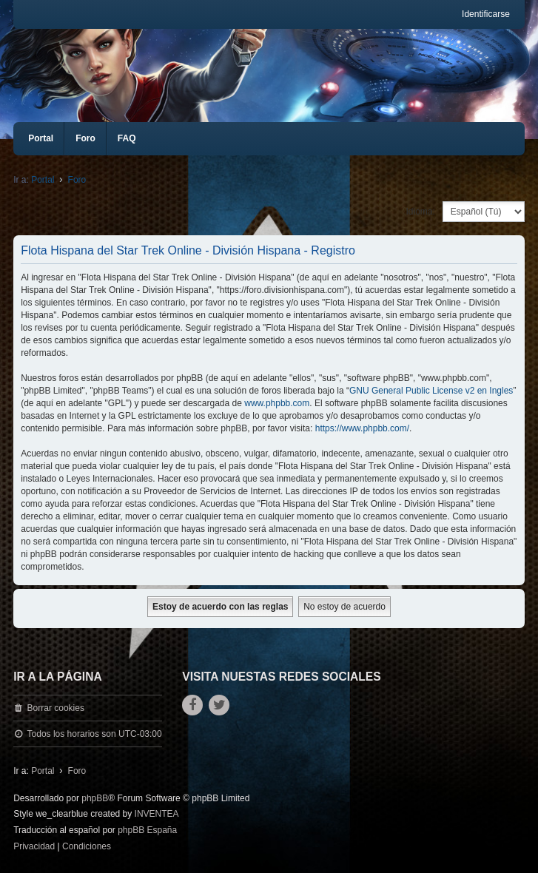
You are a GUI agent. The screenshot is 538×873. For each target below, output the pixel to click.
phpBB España (147, 830)
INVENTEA (157, 814)
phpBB (94, 798)
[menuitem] (34, 847)
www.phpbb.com (276, 403)
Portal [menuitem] (40, 138)
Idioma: (420, 211)
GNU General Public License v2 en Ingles (431, 390)
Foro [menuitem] (85, 138)
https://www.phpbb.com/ (362, 428)
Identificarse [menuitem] (486, 14)
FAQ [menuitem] (127, 138)
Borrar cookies (55, 708)
